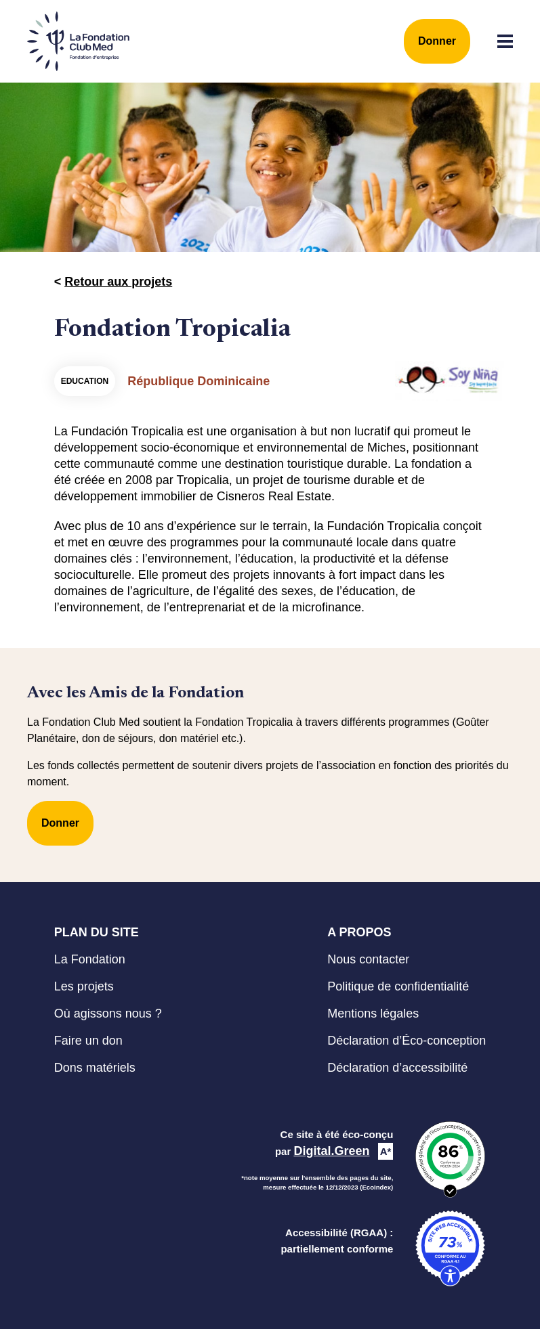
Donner (437, 41)
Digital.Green (331, 1151)
